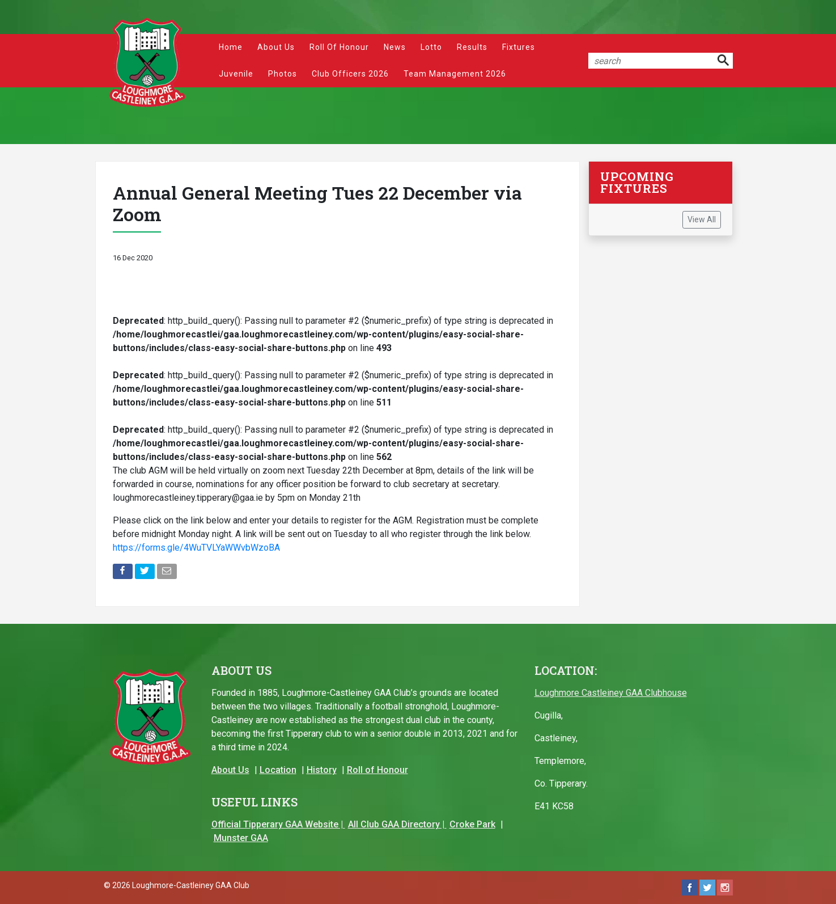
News (395, 47)
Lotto (431, 47)
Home (231, 47)
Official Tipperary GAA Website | (278, 824)
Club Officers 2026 (350, 73)
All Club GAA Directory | (397, 824)
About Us (276, 47)
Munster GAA (241, 838)
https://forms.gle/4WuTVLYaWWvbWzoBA (196, 547)
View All (702, 219)
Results (472, 47)
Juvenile (236, 73)
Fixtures (518, 47)
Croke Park (472, 824)
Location (278, 769)
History (322, 769)
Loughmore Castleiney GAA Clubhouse (610, 692)
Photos (282, 73)
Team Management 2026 (455, 73)
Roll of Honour (339, 47)
